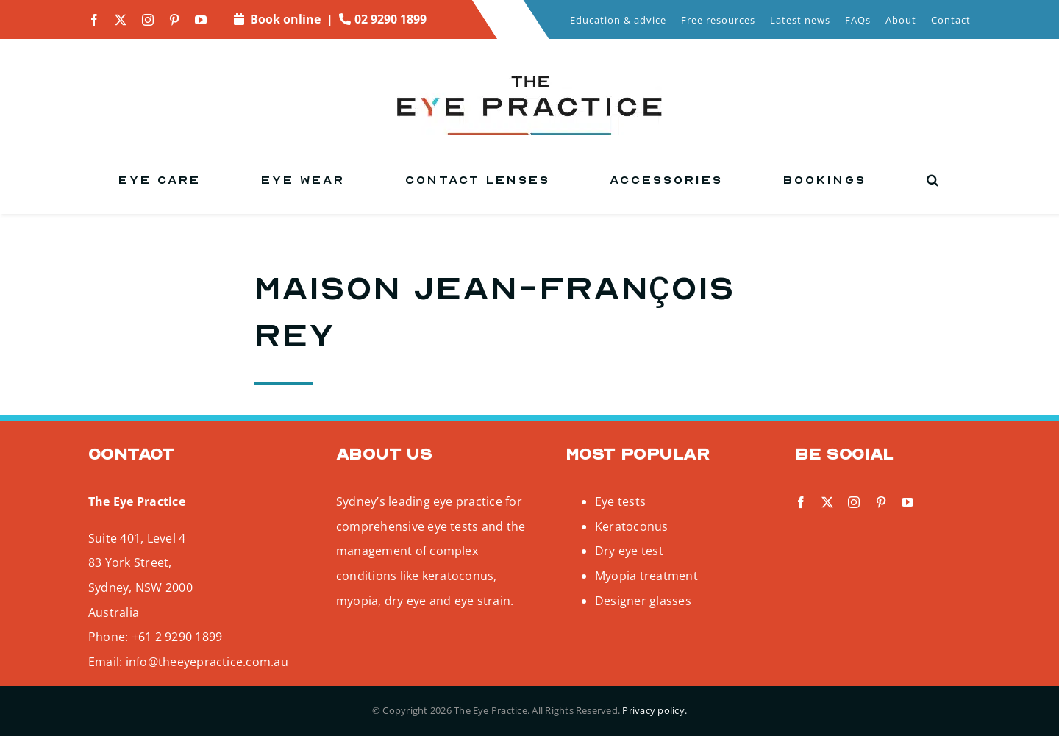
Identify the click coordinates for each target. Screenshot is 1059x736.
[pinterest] (174, 20)
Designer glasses (643, 601)
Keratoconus (631, 526)
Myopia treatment (646, 576)
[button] (934, 180)
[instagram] (148, 20)
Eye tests (620, 501)
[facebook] (94, 20)
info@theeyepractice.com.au (207, 662)
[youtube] (201, 20)
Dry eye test (629, 551)
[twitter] (120, 20)
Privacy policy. (654, 710)
